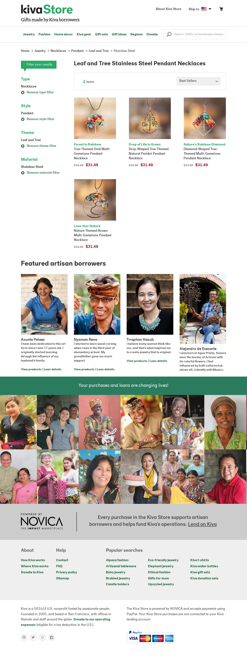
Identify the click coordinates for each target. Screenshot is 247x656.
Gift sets (101, 34)
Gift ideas (119, 34)
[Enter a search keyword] (194, 34)
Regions (136, 34)
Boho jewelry (115, 572)
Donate (152, 34)
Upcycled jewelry (161, 584)
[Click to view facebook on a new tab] (53, 637)
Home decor (63, 34)
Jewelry (29, 34)
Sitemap (62, 578)
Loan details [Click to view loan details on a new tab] (52, 369)
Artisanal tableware (121, 566)
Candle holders (117, 584)
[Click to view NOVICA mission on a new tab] (42, 522)
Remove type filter (37, 92)
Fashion (44, 34)
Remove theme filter (39, 146)
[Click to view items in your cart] (221, 9)
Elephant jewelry (161, 566)
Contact (62, 560)
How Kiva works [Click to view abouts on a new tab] (33, 560)
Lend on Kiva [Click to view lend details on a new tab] (202, 524)
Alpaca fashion (117, 560)
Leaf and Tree (31, 140)
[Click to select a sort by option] (199, 81)
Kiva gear (84, 34)
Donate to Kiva (32, 572)
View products (31, 369)
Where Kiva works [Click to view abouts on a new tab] (35, 566)
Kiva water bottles (204, 566)
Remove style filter (37, 119)
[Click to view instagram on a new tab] (44, 637)
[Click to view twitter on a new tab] (34, 637)
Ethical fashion (159, 572)
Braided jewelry (118, 578)
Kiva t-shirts (199, 560)
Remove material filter (40, 173)
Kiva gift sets (200, 572)
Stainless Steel (32, 167)
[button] (169, 35)
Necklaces (28, 86)
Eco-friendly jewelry (163, 560)
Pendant (27, 113)
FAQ (59, 566)
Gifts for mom (158, 578)
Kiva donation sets (204, 578)
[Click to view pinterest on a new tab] (25, 637)
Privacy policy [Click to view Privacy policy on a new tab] (66, 572)
